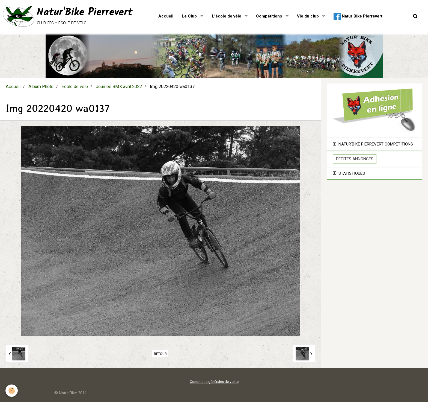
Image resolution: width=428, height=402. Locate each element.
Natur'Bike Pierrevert (358, 16)
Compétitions (269, 16)
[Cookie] (11, 390)
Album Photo (41, 86)
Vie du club (308, 16)
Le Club (190, 16)
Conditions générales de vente (214, 381)
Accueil (165, 16)
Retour (160, 354)
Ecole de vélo (74, 86)
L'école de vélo (227, 16)
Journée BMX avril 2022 (119, 86)
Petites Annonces (354, 158)
